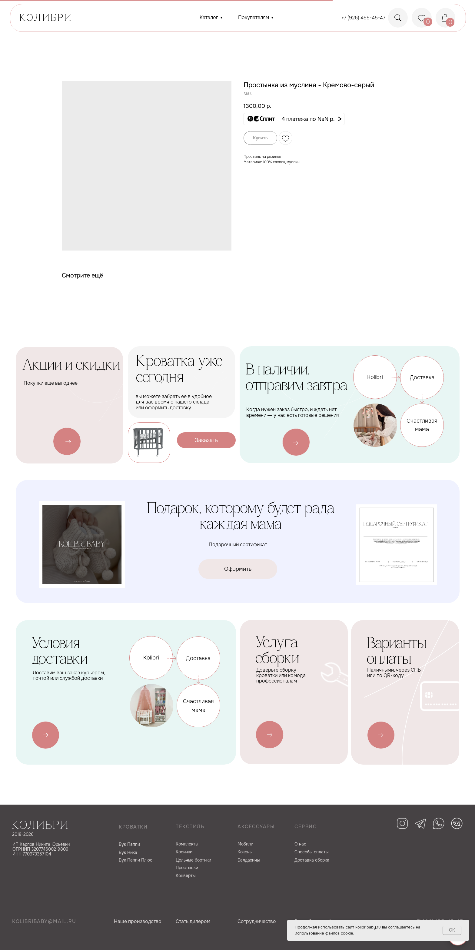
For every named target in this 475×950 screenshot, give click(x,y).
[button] (294, 119)
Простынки (187, 867)
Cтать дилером (193, 921)
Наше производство (137, 921)
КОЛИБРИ (46, 18)
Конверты (186, 875)
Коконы (245, 852)
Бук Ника (128, 852)
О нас (300, 844)
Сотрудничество (257, 921)
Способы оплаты (311, 852)
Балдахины (249, 860)
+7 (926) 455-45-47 (363, 18)
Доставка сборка (311, 860)
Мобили (245, 844)
